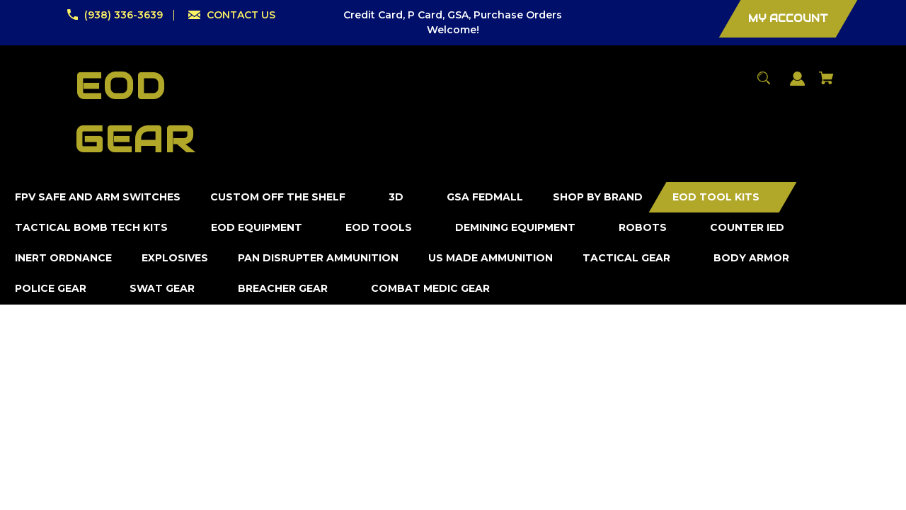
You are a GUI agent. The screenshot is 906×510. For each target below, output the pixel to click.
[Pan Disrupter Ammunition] (318, 258)
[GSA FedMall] (485, 197)
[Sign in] (797, 85)
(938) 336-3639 (123, 14)
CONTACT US (241, 14)
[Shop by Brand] (598, 197)
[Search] (764, 85)
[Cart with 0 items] (826, 85)
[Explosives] (175, 258)
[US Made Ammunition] (491, 258)
